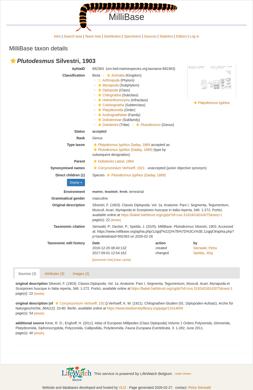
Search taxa (73, 36)
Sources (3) (27, 274)
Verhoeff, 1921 (118, 168)
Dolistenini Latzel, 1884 (113, 161)
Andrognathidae (112, 115)
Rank (80, 138)
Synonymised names (67, 168)
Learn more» (183, 373)
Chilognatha (109, 95)
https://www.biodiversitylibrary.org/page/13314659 (145, 308)
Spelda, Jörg (203, 253)
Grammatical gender (68, 198)
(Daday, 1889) (122, 150)
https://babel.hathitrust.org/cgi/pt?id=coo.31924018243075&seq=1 (171, 215)
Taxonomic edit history (66, 243)
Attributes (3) (54, 274)
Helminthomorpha (113, 100)
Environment (74, 192)
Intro (57, 36)
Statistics (166, 36)
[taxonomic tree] (102, 260)
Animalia (115, 75)
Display (76, 182)
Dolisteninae (109, 120)
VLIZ (122, 388)
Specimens (132, 36)
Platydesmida (110, 110)
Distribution (112, 36)
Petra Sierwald (199, 388)
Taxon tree (93, 36)
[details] (116, 220)
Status (79, 131)
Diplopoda (107, 90)
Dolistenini (108, 125)
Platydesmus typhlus (214, 103)
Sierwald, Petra (205, 248)
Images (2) (81, 274)
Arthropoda (108, 80)
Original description (68, 205)
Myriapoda (108, 85)
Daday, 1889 (121, 145)
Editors (181, 36)
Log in (194, 36)
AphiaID (78, 69)
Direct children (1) (70, 175)
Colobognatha (110, 105)
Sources (150, 36)
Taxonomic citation (69, 226)
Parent (79, 161)
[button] (13, 61)
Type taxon (76, 145)
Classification (74, 75)
